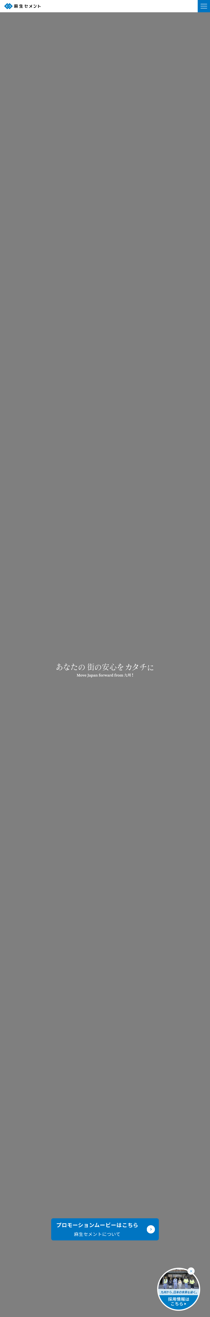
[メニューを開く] (204, 6)
